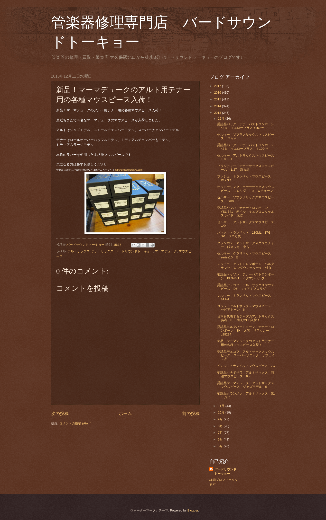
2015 (218, 99)
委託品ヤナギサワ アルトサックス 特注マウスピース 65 (245, 374)
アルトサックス (78, 251)
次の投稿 (60, 413)
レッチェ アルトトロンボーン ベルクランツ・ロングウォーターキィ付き (245, 265)
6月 (221, 439)
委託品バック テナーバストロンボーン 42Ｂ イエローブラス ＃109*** (247, 146)
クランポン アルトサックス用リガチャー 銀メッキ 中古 (245, 244)
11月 (221, 406)
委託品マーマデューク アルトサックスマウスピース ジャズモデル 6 (245, 384)
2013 (218, 113)
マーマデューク (166, 251)
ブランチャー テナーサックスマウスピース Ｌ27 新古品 (245, 167)
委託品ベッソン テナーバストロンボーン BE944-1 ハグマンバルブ (245, 276)
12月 (221, 118)
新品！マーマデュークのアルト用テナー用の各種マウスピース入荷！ (245, 342)
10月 (221, 412)
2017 (218, 86)
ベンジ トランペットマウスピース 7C (246, 366)
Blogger (192, 510)
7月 (221, 432)
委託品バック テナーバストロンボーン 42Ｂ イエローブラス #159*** (247, 126)
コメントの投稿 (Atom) (75, 423)
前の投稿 (191, 413)
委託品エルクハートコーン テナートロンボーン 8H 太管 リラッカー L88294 (245, 330)
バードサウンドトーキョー (134, 251)
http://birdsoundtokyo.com (129, 169)
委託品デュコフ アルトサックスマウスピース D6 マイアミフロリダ (245, 287)
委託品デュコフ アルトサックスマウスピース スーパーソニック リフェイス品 (246, 355)
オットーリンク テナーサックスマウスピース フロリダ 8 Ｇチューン (245, 188)
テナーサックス (102, 251)
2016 (218, 92)
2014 (218, 106)
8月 (221, 426)
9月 (221, 419)
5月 (221, 446)
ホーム (125, 413)
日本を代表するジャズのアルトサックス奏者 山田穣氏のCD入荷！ (245, 318)
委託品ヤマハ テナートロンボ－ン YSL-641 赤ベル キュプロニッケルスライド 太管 (245, 211)
